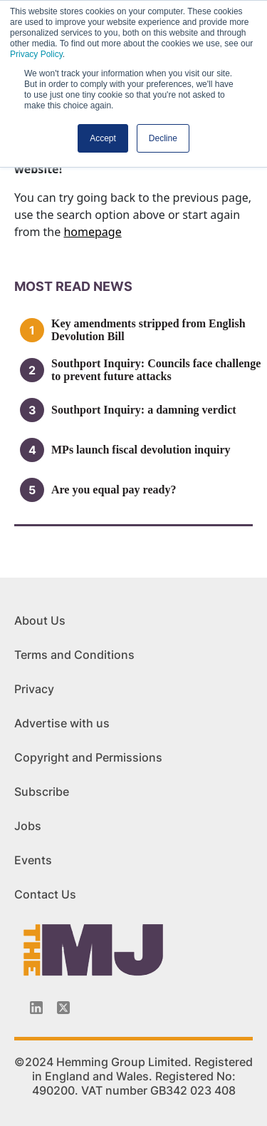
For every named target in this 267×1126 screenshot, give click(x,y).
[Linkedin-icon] (36, 1007)
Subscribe (41, 791)
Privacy (34, 689)
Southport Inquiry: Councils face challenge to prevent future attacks (156, 369)
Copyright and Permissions (88, 757)
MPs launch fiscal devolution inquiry (141, 450)
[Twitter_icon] (63, 1007)
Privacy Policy (36, 54)
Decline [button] (163, 138)
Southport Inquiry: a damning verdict (143, 410)
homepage (92, 232)
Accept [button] (103, 138)
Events (33, 860)
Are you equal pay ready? (113, 489)
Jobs (27, 826)
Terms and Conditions (74, 655)
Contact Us (45, 894)
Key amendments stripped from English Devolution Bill (148, 329)
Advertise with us (62, 723)
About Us (40, 620)
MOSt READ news (73, 286)
